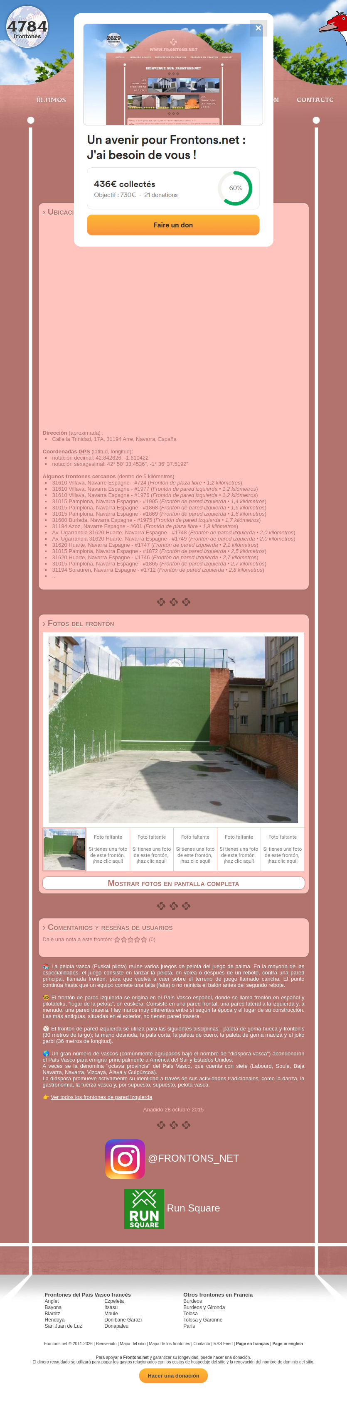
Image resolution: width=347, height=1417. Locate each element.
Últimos (51, 99)
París (189, 1326)
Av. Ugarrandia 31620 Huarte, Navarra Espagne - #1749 (119, 539)
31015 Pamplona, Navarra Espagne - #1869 (105, 514)
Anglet (52, 1301)
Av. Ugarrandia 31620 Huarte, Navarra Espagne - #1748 (119, 532)
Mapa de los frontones (169, 1343)
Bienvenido (106, 1343)
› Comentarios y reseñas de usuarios (108, 927)
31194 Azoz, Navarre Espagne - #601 (97, 526)
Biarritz (52, 1314)
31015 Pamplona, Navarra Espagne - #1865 (105, 563)
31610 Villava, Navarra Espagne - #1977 (101, 489)
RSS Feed (223, 1343)
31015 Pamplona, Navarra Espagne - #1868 (105, 507)
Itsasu (111, 1307)
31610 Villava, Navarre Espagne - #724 (99, 483)
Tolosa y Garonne (202, 1320)
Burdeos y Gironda (204, 1307)
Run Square (173, 1208)
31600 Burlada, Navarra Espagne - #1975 (102, 520)
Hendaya (55, 1320)
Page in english (288, 1343)
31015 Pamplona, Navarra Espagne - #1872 (105, 551)
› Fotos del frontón (78, 623)
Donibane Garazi (123, 1320)
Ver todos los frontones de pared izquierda (101, 1097)
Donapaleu (116, 1326)
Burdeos (192, 1301)
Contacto (312, 99)
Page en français (252, 1343)
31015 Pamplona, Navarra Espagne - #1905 (105, 501)
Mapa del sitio (133, 1343)
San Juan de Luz (63, 1326)
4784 (27, 26)
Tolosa (190, 1314)
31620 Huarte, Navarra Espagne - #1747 (101, 545)
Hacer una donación (173, 1376)
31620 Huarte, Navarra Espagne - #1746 (101, 557)
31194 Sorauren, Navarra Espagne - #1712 (104, 570)
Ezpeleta (114, 1301)
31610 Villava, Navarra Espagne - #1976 (101, 495)
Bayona (53, 1307)
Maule (111, 1314)
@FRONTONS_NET (173, 1158)
